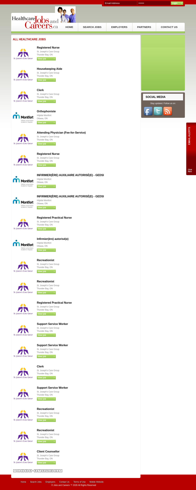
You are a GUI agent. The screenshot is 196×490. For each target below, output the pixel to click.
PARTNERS (144, 27)
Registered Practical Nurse (54, 217)
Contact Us (64, 482)
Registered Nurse (48, 47)
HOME (69, 27)
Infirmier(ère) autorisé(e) (53, 238)
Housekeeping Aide (49, 68)
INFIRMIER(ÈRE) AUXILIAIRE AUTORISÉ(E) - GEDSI (70, 175)
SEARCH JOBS (92, 27)
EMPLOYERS (119, 27)
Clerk (40, 90)
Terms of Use (79, 482)
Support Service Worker (52, 323)
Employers (50, 482)
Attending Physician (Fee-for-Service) (61, 132)
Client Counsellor (48, 451)
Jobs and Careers (61, 485)
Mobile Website (96, 482)
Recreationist (45, 260)
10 (51, 471)
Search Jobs (35, 482)
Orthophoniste (46, 111)
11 (56, 471)
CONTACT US (169, 27)
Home (23, 482)
